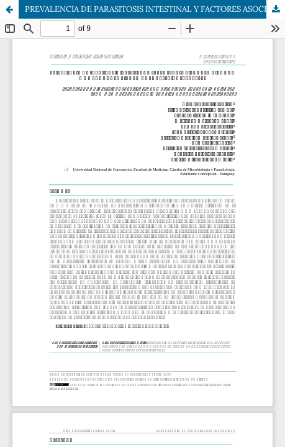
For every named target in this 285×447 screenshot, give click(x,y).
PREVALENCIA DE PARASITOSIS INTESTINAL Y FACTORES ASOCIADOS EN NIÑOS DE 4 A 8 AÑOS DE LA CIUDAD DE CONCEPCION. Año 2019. (155, 9)
